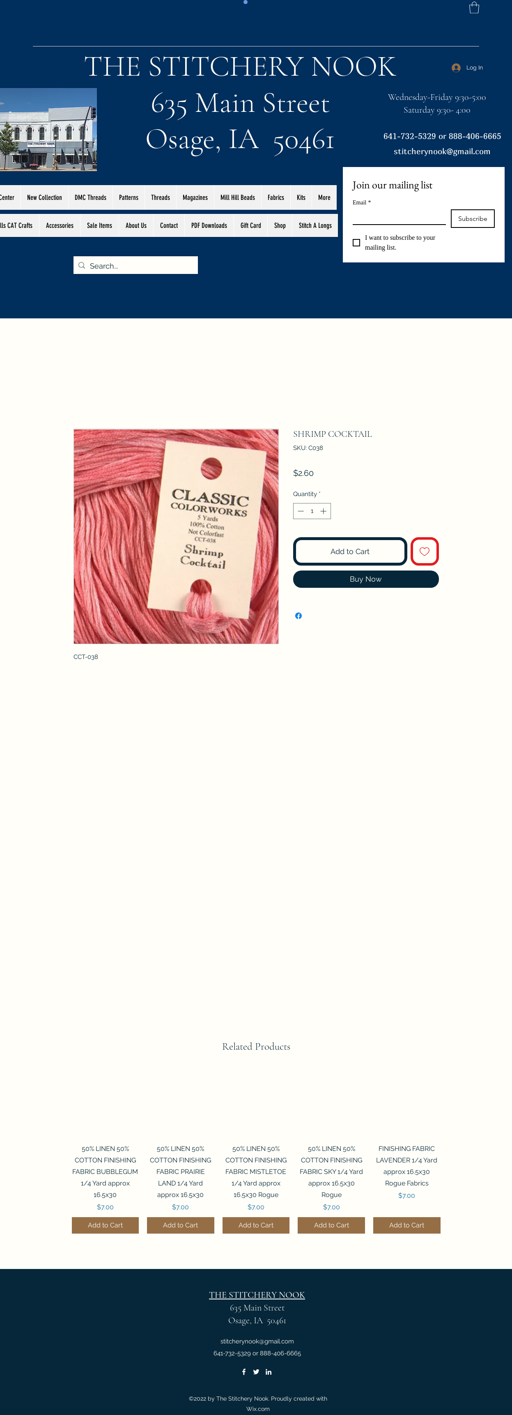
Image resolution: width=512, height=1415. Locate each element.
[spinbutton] (312, 511)
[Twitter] (256, 1372)
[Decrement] (299, 511)
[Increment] (324, 511)
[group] (256, 1151)
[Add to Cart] (105, 1225)
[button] (474, 8)
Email (362, 202)
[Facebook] (244, 1372)
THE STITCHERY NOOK (240, 66)
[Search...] (135, 266)
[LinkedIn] (268, 1372)
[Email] (397, 216)
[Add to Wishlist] (425, 551)
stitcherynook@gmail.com (442, 151)
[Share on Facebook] (298, 616)
